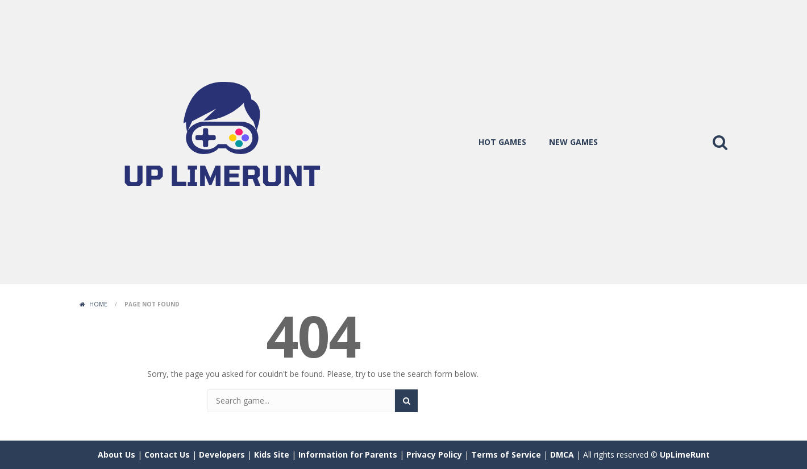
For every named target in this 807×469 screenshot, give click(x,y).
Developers (222, 454)
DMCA (562, 454)
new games (573, 141)
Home (98, 304)
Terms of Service (506, 454)
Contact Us (167, 454)
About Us (116, 454)
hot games (502, 141)
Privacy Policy (434, 454)
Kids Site (271, 454)
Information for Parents (347, 454)
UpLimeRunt (685, 454)
